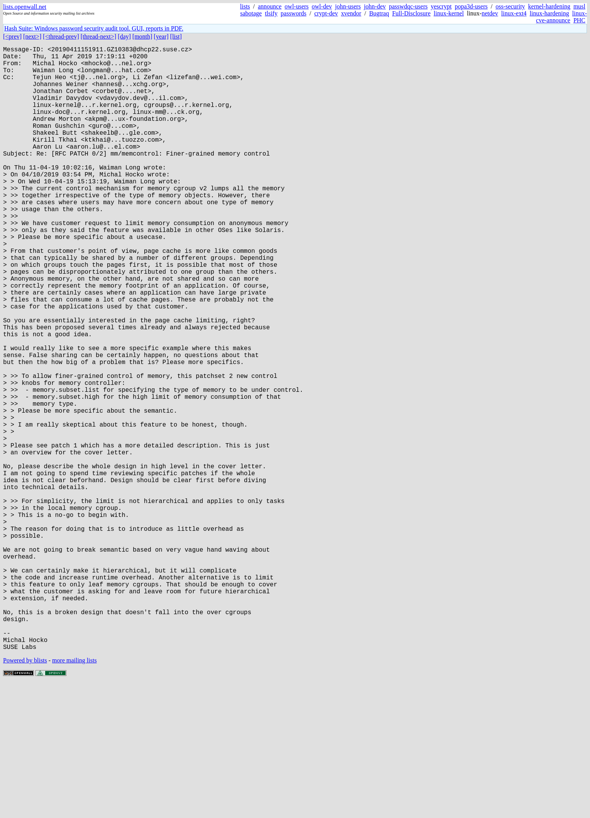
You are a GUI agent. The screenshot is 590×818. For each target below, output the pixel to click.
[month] (142, 36)
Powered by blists (25, 794)
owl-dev (322, 6)
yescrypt (441, 6)
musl (579, 6)
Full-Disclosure (411, 13)
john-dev (375, 6)
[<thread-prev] (61, 36)
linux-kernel (449, 13)
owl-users (297, 6)
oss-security (510, 6)
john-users (348, 6)
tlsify (271, 13)
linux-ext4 (514, 13)
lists (245, 6)
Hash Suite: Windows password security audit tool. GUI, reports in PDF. (93, 28)
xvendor (351, 13)
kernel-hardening (549, 6)
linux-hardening (549, 13)
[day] (124, 36)
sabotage (251, 13)
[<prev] (12, 36)
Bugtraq (379, 13)
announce (269, 6)
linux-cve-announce (561, 17)
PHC (579, 20)
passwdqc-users (408, 6)
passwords (293, 13)
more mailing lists (74, 794)
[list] (176, 36)
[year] (161, 36)
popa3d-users (471, 6)
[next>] (32, 36)
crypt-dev (326, 13)
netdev (490, 13)
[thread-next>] (99, 36)
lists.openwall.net (24, 6)
